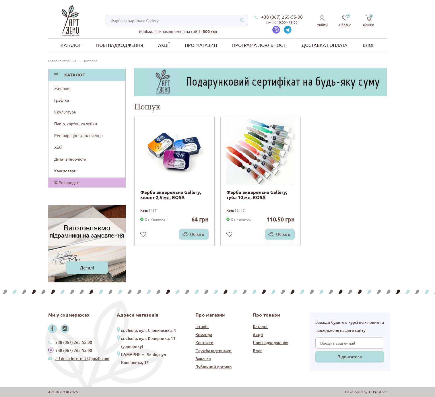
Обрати (197, 234)
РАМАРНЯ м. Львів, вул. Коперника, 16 (144, 358)
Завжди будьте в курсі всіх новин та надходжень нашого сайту (349, 326)
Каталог (71, 45)
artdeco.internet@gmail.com (82, 358)
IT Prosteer (378, 392)
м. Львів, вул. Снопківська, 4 (148, 330)
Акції (164, 45)
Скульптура (87, 111)
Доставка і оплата (324, 45)
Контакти (204, 342)
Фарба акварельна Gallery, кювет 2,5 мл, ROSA (170, 195)
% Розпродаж (67, 182)
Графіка (87, 100)
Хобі (87, 147)
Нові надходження (119, 45)
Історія (202, 326)
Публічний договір (213, 366)
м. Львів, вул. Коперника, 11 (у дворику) (148, 342)
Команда (203, 334)
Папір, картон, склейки (87, 123)
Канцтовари (87, 170)
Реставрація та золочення (87, 135)
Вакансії (203, 358)
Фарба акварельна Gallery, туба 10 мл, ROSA (256, 195)
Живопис (87, 88)
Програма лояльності (259, 45)
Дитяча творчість (87, 158)
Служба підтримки (213, 350)
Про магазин (201, 45)
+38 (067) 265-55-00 (282, 17)
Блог (368, 45)
